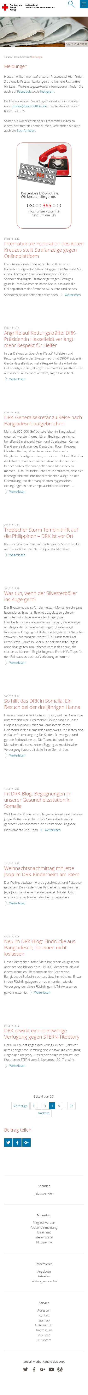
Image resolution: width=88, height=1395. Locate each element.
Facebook (24, 91)
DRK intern (44, 1340)
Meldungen (36, 56)
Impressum (44, 1330)
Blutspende (44, 1242)
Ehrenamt (44, 1232)
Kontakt (44, 1315)
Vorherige (20, 1106)
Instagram (47, 91)
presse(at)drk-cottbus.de (30, 106)
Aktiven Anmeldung (44, 1227)
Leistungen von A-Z (44, 1281)
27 (71, 1106)
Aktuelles (44, 1276)
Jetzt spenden (44, 1193)
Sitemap (44, 1320)
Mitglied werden (44, 1222)
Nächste (43, 1113)
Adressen (44, 1310)
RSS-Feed (44, 1335)
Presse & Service (21, 56)
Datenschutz (44, 1325)
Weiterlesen (73, 295)
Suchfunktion (26, 130)
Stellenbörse (44, 1237)
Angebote (44, 1271)
